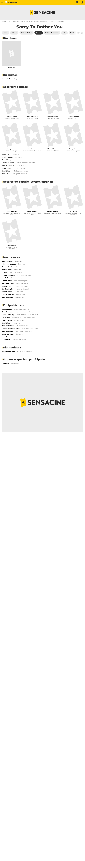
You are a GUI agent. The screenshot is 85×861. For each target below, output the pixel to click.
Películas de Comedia (29, 21)
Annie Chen (6, 174)
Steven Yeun (6, 154)
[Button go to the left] (78, 33)
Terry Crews (11, 149)
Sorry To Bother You (41, 21)
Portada (4, 21)
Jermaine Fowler (52, 116)
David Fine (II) (7, 168)
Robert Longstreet (8, 160)
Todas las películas (17, 21)
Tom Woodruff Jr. (8, 165)
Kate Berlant (32, 149)
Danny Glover (73, 149)
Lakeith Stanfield (11, 116)
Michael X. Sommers (53, 149)
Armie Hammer (7, 157)
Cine (9, 21)
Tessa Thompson (32, 116)
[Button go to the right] (82, 33)
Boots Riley (11, 67)
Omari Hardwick (73, 116)
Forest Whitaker (8, 163)
